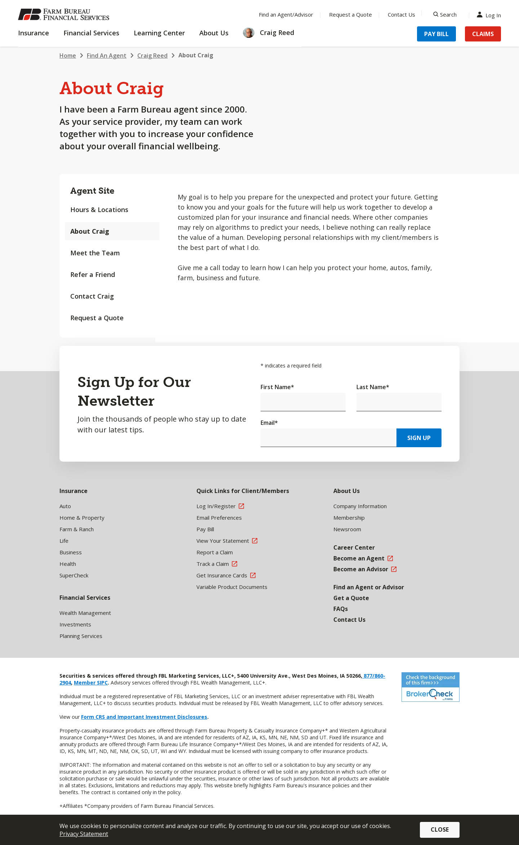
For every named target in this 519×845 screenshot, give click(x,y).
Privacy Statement (83, 834)
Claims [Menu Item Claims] (483, 34)
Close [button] (440, 829)
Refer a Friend (92, 274)
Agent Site (92, 190)
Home (67, 56)
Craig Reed (152, 56)
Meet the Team (95, 252)
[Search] (445, 14)
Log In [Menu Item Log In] (490, 14)
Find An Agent (107, 56)
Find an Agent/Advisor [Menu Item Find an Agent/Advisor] (286, 14)
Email (269, 423)
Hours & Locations (99, 209)
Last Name (372, 387)
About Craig (195, 55)
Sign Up (419, 438)
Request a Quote (97, 317)
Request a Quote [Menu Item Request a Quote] (350, 14)
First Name (277, 387)
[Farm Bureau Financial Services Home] (65, 14)
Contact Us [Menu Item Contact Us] (401, 14)
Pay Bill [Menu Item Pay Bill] (436, 34)
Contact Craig (92, 296)
